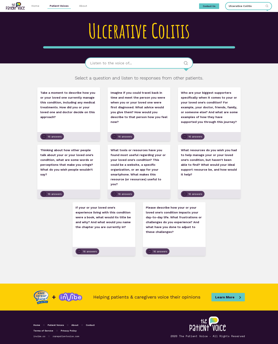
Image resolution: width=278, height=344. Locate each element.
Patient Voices (59, 5)
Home (35, 5)
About (83, 5)
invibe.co (39, 336)
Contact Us (209, 6)
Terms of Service (43, 330)
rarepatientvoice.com (66, 336)
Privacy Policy (69, 330)
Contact (90, 325)
